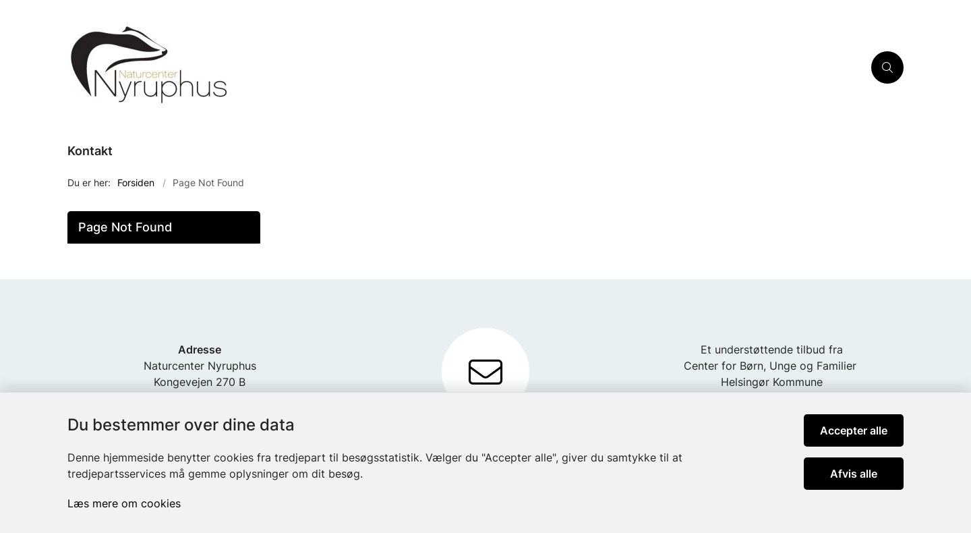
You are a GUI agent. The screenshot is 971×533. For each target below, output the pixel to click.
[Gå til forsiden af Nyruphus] (465, 67)
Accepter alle (853, 430)
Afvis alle (853, 473)
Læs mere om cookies (124, 503)
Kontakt (90, 151)
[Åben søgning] (887, 67)
